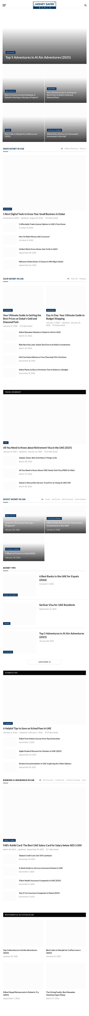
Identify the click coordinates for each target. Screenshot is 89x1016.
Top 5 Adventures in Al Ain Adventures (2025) (38, 57)
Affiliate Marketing (71, 149)
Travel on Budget (13, 392)
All (62, 149)
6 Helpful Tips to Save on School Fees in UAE (27, 728)
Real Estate (10, 91)
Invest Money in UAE (14, 499)
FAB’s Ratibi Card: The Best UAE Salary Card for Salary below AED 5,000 (42, 845)
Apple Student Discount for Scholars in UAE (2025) (40, 751)
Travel (6, 624)
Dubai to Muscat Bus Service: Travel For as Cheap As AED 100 (45, 483)
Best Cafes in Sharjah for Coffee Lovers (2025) (21, 135)
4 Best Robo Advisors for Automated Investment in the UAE (62, 135)
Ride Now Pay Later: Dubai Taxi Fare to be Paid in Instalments (44, 345)
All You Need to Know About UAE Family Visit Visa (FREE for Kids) (47, 470)
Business (83, 149)
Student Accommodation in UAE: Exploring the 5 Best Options (45, 763)
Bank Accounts (10, 595)
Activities (10, 52)
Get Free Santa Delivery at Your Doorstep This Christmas (42, 357)
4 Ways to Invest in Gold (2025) (20, 553)
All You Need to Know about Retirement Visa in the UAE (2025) (37, 447)
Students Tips (11, 673)
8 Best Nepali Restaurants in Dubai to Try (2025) (21, 993)
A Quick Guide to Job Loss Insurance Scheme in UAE (41, 868)
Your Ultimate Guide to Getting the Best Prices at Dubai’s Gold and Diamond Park (61, 95)
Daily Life (74, 279)
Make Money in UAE (13, 148)
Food (8, 130)
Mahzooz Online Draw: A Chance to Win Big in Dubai (41, 261)
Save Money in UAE (13, 278)
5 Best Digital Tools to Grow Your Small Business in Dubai (34, 213)
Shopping (52, 89)
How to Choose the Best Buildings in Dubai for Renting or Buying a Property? (21, 96)
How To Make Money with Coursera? (34, 236)
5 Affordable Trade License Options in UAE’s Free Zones (42, 224)
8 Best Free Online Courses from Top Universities (39, 738)
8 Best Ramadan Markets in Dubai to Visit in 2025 (40, 332)
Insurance (85, 780)
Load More (45, 662)
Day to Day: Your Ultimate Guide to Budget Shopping (65, 317)
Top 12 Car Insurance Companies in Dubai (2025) (39, 893)
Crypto (47, 499)
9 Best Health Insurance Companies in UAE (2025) (40, 880)
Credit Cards (59, 780)
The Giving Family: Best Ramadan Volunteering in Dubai (60, 993)
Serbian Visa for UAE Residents (57, 604)
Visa (6, 443)
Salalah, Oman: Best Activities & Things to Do (38, 458)
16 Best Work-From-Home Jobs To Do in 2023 (38, 249)
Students (8, 723)
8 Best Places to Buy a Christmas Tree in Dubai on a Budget (43, 369)
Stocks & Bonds (54, 130)
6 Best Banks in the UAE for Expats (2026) (59, 578)
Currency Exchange (73, 780)
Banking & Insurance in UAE (18, 780)
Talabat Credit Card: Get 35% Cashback (35, 855)
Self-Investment (67, 499)
